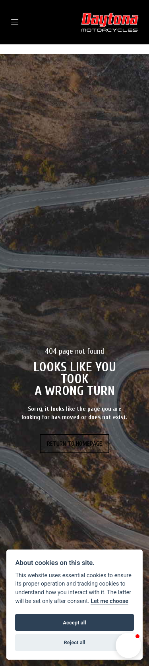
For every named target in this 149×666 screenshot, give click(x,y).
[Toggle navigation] (26, 22)
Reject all (74, 642)
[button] (128, 645)
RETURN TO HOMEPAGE (74, 443)
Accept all (74, 623)
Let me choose (109, 601)
